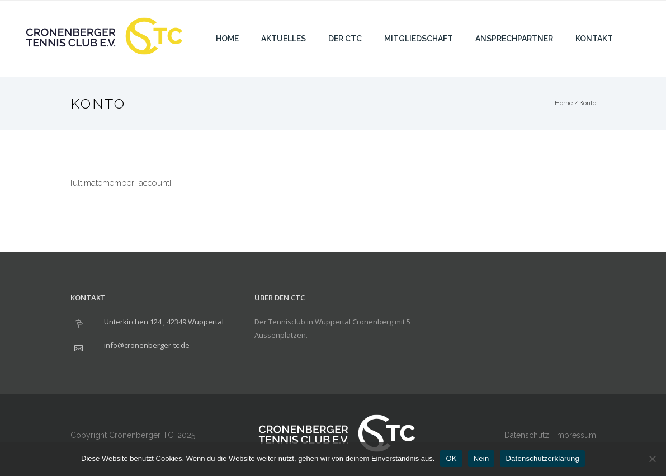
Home (227, 38)
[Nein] (652, 458)
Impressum (575, 435)
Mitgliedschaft (418, 38)
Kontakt (594, 38)
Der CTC (345, 38)
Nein (481, 458)
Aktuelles (283, 38)
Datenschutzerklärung (542, 458)
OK (451, 458)
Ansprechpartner (514, 38)
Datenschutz (526, 435)
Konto (587, 103)
